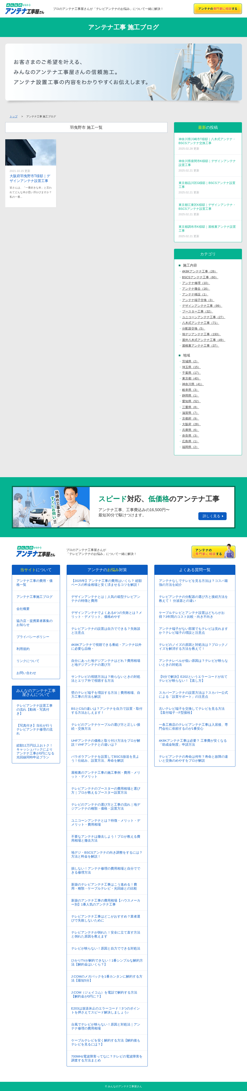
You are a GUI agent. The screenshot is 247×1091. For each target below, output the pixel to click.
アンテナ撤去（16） (196, 288)
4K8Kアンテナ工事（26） (200, 271)
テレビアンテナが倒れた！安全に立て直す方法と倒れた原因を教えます (105, 934)
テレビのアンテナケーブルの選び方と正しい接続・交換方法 (105, 726)
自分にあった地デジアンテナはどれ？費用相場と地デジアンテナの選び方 (105, 662)
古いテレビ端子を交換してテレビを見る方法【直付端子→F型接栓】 (192, 710)
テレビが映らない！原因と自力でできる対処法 (105, 948)
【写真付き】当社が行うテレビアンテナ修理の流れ (34, 729)
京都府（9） (190, 418)
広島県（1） (190, 441)
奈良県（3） (190, 435)
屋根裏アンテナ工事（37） (200, 345)
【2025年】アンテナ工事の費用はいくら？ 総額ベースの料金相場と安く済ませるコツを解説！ (106, 582)
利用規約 (23, 649)
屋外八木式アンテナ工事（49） (204, 340)
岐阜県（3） (190, 390)
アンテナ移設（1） (195, 294)
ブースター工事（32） (197, 311)
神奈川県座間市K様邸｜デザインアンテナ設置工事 (208, 165)
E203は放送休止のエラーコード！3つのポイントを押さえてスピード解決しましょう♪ (105, 1010)
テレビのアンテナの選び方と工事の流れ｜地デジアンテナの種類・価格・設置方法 (105, 806)
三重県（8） (190, 407)
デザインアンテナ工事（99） (202, 305)
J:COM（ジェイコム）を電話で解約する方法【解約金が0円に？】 (104, 994)
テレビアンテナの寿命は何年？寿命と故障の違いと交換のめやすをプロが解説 (193, 758)
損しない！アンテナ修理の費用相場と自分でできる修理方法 (105, 870)
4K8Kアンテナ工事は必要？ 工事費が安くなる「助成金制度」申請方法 (193, 742)
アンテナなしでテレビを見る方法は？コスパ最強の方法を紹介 (193, 582)
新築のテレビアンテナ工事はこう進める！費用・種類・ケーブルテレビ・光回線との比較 (104, 886)
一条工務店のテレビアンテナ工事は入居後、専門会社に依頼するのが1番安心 (193, 726)
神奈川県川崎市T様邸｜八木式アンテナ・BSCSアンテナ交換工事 (208, 143)
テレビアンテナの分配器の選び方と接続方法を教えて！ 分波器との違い (193, 598)
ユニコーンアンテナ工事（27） (204, 317)
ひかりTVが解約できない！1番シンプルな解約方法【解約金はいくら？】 (107, 962)
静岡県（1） (190, 395)
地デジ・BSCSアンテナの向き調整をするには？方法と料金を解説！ (107, 854)
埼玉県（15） (191, 367)
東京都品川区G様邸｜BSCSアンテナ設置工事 (208, 187)
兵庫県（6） (190, 430)
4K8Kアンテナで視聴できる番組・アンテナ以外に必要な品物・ (106, 646)
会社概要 (23, 609)
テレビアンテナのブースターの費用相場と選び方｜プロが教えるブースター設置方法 (105, 790)
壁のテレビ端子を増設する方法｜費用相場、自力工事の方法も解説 (105, 694)
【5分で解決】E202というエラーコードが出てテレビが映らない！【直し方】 (193, 678)
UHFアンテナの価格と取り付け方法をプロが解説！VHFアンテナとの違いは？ (105, 742)
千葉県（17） (191, 372)
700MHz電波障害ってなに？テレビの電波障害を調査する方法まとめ (107, 1058)
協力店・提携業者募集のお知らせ (34, 623)
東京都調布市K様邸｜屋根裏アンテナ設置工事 (208, 231)
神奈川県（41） (193, 384)
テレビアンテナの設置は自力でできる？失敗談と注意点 (105, 630)
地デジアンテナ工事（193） (201, 334)
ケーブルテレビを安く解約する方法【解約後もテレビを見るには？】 (105, 1042)
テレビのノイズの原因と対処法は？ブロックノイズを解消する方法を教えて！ (193, 646)
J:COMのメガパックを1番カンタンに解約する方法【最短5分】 (106, 978)
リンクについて (27, 661)
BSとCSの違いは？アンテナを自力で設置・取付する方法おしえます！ (107, 710)
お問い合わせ (26, 673)
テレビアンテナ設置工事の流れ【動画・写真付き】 (34, 709)
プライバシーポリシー (32, 637)
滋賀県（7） (190, 413)
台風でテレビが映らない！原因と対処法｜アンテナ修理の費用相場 (105, 1026)
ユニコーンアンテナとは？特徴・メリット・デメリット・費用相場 (105, 822)
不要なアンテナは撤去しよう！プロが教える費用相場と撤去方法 (105, 838)
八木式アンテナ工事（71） (200, 323)
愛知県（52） (191, 401)
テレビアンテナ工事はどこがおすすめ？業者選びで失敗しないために (105, 918)
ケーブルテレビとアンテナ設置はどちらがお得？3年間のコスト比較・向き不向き (192, 614)
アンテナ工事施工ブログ (34, 596)
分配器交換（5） (193, 328)
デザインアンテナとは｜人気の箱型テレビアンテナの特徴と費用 (105, 598)
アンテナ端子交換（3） (198, 300)
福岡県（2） (190, 447)
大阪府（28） (191, 424)
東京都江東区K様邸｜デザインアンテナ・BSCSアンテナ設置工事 (208, 209)
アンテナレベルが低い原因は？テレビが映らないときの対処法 (193, 662)
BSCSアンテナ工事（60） (200, 277)
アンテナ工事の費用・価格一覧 (34, 582)
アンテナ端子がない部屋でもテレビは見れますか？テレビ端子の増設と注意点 (193, 630)
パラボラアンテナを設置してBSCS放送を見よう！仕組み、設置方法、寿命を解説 (105, 758)
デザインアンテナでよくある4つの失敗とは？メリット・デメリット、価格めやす (106, 614)
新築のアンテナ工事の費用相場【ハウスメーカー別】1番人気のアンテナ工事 (105, 902)
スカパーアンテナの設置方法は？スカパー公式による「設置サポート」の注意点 (193, 694)
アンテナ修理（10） (196, 283)
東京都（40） (191, 378)
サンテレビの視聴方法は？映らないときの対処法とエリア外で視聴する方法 (105, 678)
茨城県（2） (190, 361)
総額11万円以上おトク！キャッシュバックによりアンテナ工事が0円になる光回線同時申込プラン (35, 751)
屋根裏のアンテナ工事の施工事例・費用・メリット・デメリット (105, 774)
